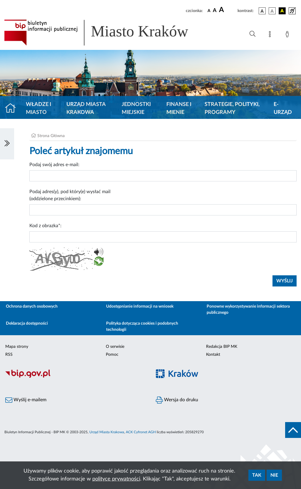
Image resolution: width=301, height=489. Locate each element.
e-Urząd (283, 108)
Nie (274, 475)
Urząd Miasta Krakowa (86, 108)
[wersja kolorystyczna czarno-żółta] (282, 10)
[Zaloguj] (288, 35)
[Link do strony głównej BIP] (104, 32)
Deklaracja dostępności (27, 323)
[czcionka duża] (227, 10)
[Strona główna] (12, 109)
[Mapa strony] (271, 35)
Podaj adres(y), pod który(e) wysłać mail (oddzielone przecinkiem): (70, 195)
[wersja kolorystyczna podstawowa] (262, 10)
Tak (256, 475)
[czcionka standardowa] (209, 10)
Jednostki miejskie (136, 108)
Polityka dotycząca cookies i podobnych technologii (142, 326)
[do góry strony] (293, 430)
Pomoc (112, 355)
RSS (9, 355)
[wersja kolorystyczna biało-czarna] (272, 10)
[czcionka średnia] (214, 11)
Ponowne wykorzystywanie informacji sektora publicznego (248, 309)
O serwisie (115, 347)
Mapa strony (16, 347)
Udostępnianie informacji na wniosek (139, 306)
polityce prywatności (116, 479)
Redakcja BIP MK (221, 347)
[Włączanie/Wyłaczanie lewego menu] (7, 143)
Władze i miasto (38, 108)
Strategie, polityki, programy (232, 108)
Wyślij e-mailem (25, 400)
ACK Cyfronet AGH (141, 432)
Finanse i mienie (178, 108)
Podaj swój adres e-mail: (54, 164)
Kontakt (213, 355)
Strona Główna (51, 136)
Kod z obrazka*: (45, 225)
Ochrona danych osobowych (32, 306)
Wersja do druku (177, 400)
